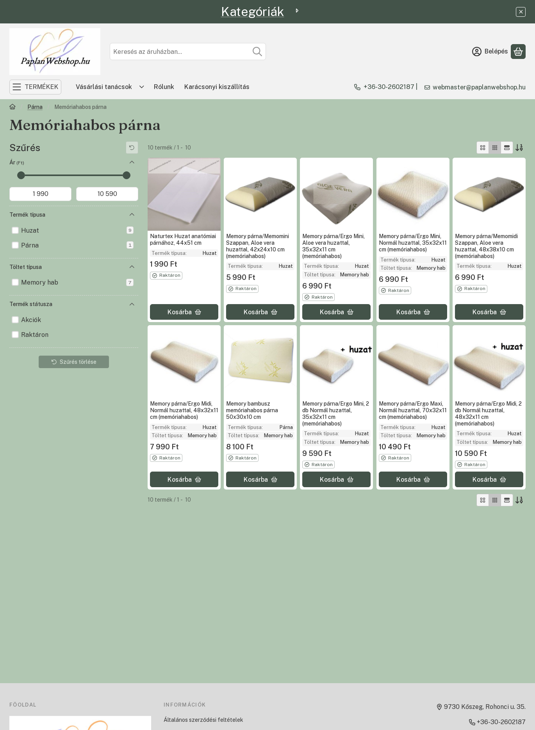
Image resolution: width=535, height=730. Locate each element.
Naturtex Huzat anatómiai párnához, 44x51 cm (183, 239)
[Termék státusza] (132, 304)
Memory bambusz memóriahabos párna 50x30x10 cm (252, 410)
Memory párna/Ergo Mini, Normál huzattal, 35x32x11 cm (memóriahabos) (413, 243)
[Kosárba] (184, 312)
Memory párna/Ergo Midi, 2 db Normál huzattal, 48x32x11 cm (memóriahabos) (488, 413)
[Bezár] (521, 12)
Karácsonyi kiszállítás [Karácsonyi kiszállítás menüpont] (217, 87)
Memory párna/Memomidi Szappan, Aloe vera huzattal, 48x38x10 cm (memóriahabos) (486, 246)
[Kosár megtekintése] (518, 51)
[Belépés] (490, 51)
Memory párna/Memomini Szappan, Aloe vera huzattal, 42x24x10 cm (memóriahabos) (257, 246)
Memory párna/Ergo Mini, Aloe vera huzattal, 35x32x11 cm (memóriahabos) (333, 246)
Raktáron (34, 334)
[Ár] (132, 162)
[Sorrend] (519, 147)
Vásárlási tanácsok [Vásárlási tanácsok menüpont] (104, 87)
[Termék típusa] (132, 214)
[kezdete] (40, 194)
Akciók (31, 320)
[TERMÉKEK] (35, 87)
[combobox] (188, 51)
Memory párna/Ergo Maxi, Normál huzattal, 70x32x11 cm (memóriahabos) (413, 410)
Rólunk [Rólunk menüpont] (164, 87)
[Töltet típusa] (132, 267)
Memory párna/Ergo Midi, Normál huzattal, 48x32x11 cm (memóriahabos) (184, 410)
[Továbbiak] (142, 87)
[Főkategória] (12, 107)
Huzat (77, 230)
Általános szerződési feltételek (203, 720)
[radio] (482, 147)
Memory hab (77, 282)
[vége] (107, 194)
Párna (35, 107)
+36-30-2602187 (389, 87)
